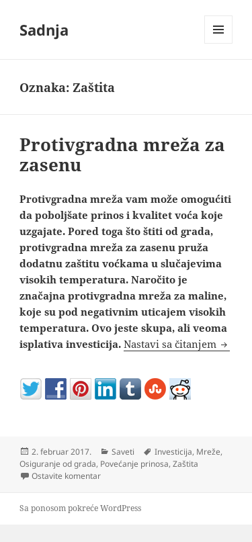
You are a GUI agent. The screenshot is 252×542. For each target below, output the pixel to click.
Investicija (173, 451)
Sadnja (44, 29)
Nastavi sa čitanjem (177, 344)
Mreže (208, 451)
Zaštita (185, 463)
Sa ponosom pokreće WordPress (80, 508)
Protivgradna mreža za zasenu (122, 154)
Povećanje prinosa (134, 463)
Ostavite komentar (66, 476)
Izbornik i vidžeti (219, 43)
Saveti (123, 451)
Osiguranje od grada (57, 463)
